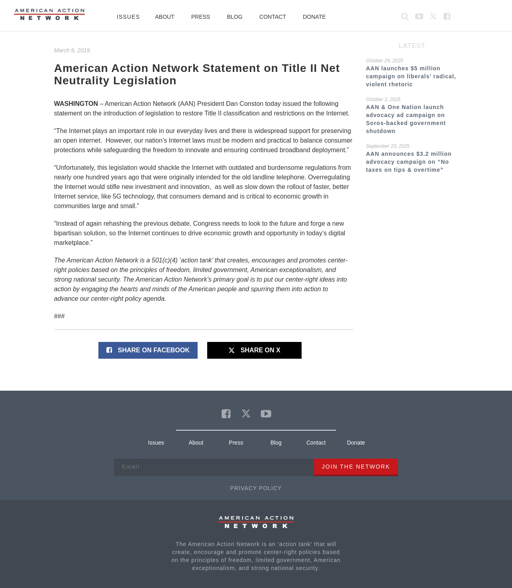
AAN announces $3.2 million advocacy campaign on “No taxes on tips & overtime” (409, 162)
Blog (234, 17)
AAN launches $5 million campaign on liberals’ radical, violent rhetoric (411, 76)
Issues (128, 17)
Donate (314, 17)
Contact (272, 17)
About (164, 17)
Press (200, 17)
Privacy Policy (256, 488)
